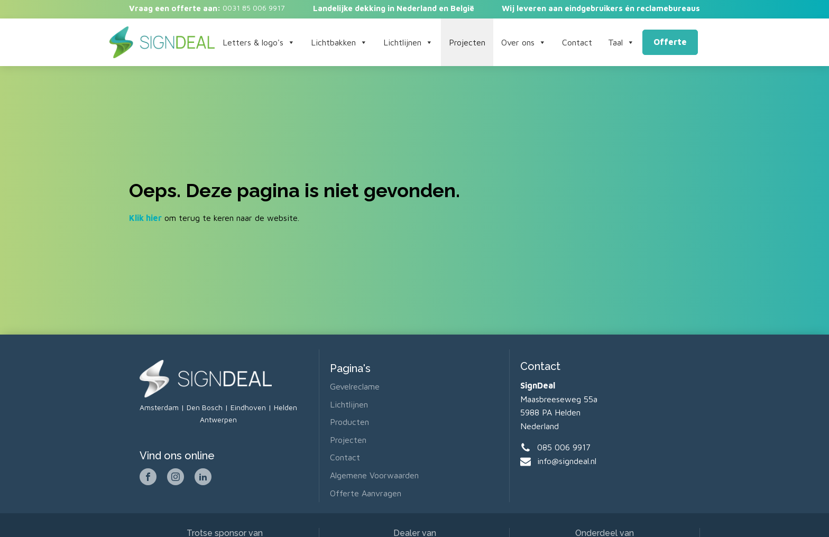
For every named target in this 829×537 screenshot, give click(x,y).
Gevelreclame (355, 386)
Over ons (523, 42)
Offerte (670, 42)
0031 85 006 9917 (252, 7)
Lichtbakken (339, 42)
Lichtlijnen (408, 42)
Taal (621, 42)
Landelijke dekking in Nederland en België (393, 8)
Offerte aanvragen (365, 493)
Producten (349, 422)
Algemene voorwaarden (374, 475)
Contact (577, 42)
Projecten (467, 42)
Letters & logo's (259, 42)
